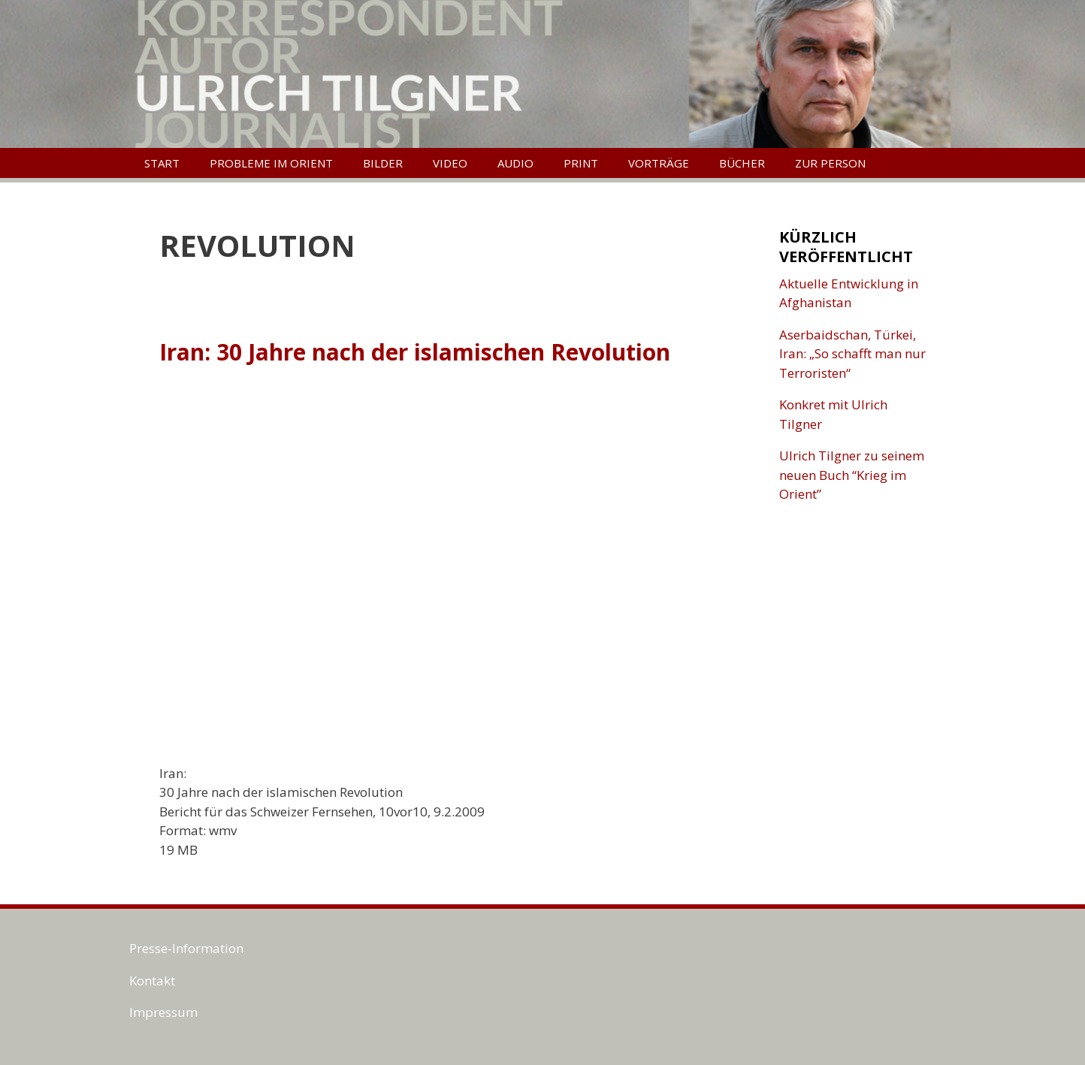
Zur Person (830, 162)
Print (581, 162)
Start (162, 162)
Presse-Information (186, 948)
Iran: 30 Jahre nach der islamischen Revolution (414, 351)
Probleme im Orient (271, 162)
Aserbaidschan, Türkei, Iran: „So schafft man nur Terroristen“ (852, 354)
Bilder (383, 162)
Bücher (742, 162)
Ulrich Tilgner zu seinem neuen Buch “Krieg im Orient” (851, 474)
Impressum (163, 1012)
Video (450, 162)
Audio (515, 162)
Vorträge (658, 162)
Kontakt (152, 980)
